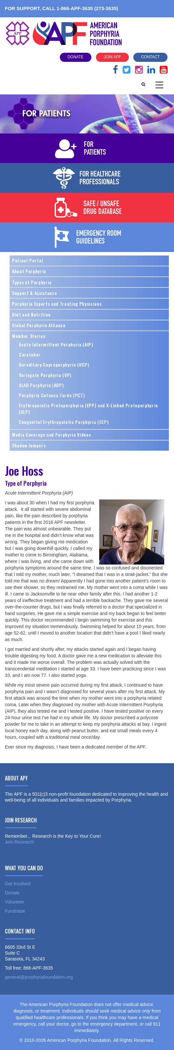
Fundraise (15, 911)
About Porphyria (29, 271)
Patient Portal (27, 260)
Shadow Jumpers (29, 445)
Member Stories (28, 335)
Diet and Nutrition (31, 314)
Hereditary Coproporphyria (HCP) (54, 364)
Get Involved (18, 883)
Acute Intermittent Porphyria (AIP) (56, 344)
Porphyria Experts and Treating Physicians (56, 303)
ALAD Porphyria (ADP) (41, 385)
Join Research (19, 842)
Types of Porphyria (32, 282)
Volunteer (14, 901)
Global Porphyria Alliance (39, 325)
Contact (150, 57)
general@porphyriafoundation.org (39, 977)
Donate (76, 57)
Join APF (112, 57)
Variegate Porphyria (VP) (45, 374)
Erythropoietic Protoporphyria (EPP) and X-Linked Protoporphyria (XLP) (88, 408)
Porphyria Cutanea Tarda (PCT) (52, 395)
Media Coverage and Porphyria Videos (51, 434)
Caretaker (30, 354)
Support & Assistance (34, 292)
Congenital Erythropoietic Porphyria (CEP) (64, 421)
